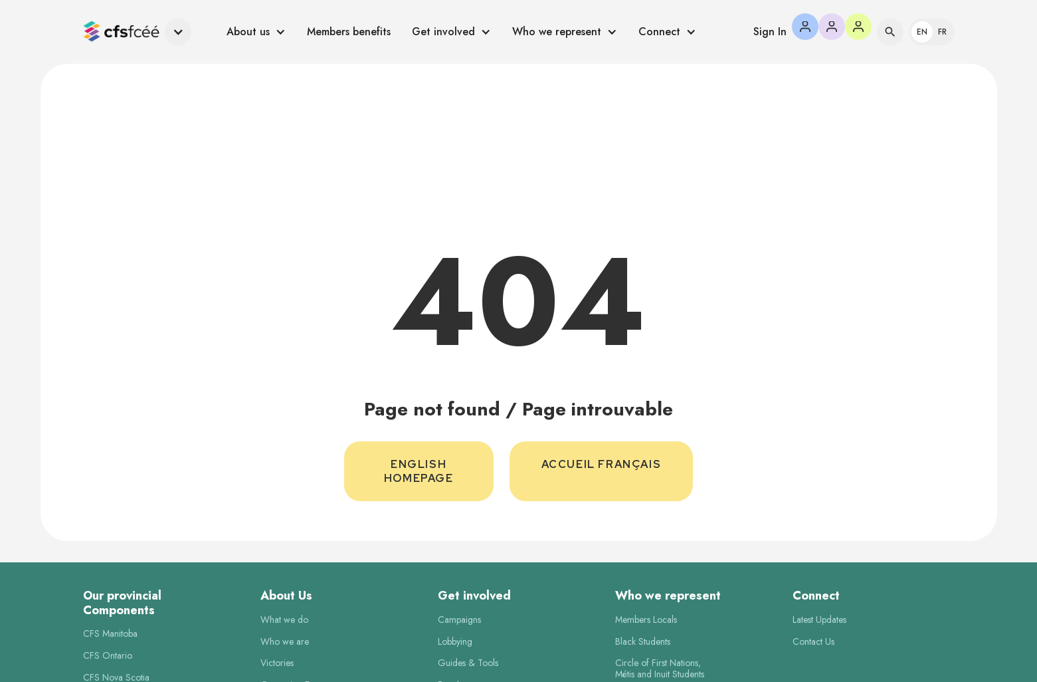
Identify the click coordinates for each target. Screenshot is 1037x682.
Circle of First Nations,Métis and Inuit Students (659, 668)
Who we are (284, 641)
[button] (137, 32)
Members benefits (349, 31)
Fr (942, 32)
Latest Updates (819, 619)
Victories (277, 663)
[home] (121, 32)
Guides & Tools (468, 663)
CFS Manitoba (110, 633)
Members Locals (646, 619)
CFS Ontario (107, 655)
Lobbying (455, 641)
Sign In (770, 31)
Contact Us (813, 641)
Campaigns (459, 619)
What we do (284, 619)
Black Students (642, 641)
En (922, 32)
